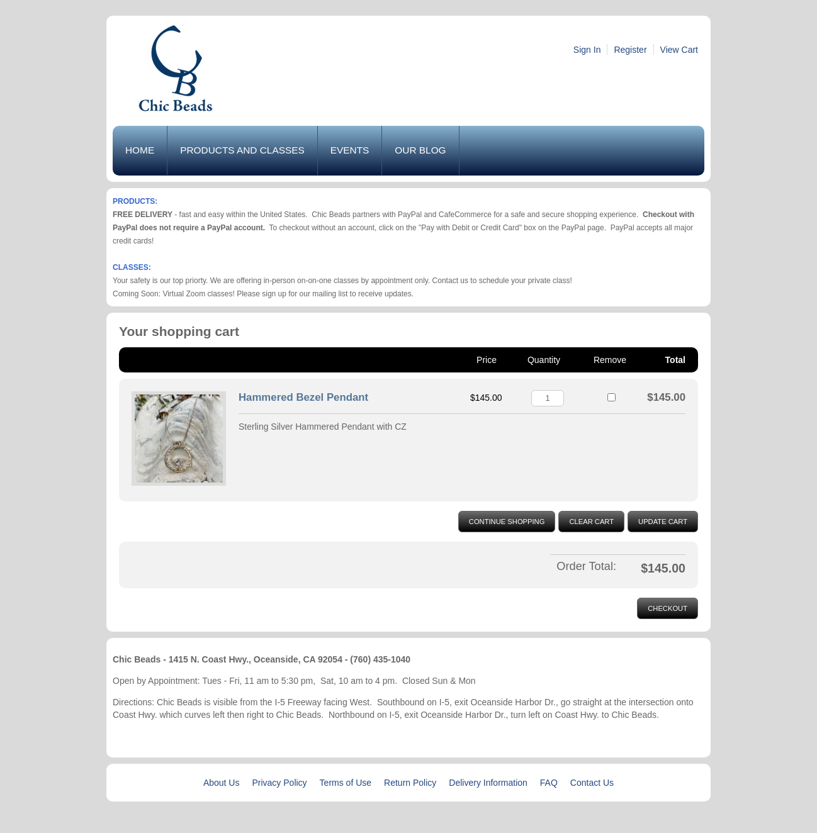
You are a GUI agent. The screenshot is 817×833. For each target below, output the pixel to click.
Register (630, 50)
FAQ (549, 783)
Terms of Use (345, 783)
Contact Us (592, 783)
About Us (221, 783)
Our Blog (420, 150)
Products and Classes (242, 150)
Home (139, 150)
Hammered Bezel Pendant (303, 397)
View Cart (679, 50)
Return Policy (410, 783)
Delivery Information (488, 783)
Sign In (587, 50)
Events (349, 150)
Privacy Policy (279, 783)
